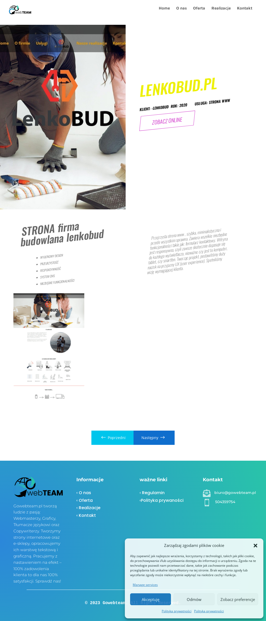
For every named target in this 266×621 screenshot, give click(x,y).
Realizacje (221, 13)
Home (164, 13)
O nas (181, 13)
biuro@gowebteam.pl (235, 492)
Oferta (199, 13)
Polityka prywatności (176, 611)
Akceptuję (150, 599)
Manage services (145, 585)
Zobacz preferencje (237, 599)
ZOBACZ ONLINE (167, 120)
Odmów (194, 599)
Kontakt (244, 13)
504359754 (225, 501)
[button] (255, 545)
